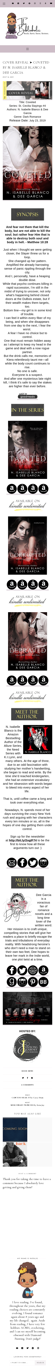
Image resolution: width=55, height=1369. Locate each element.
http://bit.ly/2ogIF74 (23, 840)
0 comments (27, 1085)
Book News (27, 1071)
